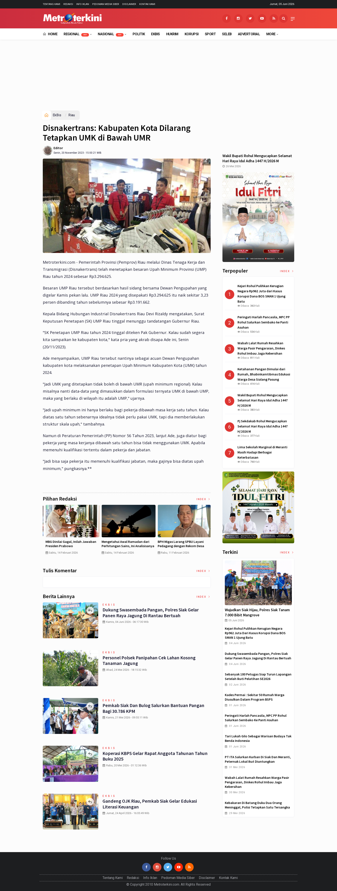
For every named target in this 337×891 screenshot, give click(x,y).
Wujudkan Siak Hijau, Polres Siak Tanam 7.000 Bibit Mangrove (257, 612)
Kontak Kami (147, 4)
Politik (139, 34)
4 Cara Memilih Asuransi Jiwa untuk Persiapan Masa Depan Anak (70, 543)
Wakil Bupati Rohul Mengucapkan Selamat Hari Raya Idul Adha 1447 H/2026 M (257, 158)
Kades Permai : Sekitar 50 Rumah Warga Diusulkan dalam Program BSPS (254, 697)
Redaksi (68, 4)
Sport (210, 34)
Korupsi (192, 34)
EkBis (155, 34)
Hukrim (172, 34)
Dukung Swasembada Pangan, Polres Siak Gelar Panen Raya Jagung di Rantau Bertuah (150, 612)
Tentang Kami (51, 4)
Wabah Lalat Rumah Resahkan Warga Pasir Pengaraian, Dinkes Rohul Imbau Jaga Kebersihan (257, 782)
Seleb (227, 34)
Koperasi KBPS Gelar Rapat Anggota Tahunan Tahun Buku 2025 (155, 756)
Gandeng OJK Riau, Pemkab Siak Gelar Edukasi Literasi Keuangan (149, 804)
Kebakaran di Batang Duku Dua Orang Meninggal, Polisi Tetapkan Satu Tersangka (257, 805)
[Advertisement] (168, 78)
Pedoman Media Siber (105, 4)
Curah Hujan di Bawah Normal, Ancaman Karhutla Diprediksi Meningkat (123, 546)
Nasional (111, 34)
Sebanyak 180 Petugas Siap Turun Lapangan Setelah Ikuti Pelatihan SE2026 (258, 676)
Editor (58, 148)
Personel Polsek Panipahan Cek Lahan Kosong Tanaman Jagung (149, 660)
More (271, 34)
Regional (76, 34)
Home (50, 34)
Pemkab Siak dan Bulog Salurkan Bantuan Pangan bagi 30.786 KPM (153, 708)
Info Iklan (82, 4)
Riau (71, 115)
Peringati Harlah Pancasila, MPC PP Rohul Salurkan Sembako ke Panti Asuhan (255, 717)
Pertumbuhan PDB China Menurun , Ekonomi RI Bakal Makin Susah (182, 543)
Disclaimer (129, 4)
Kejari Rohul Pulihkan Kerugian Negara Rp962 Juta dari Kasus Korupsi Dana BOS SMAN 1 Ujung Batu (255, 633)
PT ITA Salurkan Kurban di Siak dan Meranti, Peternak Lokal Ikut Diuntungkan (258, 759)
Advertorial (249, 34)
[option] (71, 531)
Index (203, 499)
